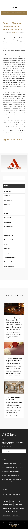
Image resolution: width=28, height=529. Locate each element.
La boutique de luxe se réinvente (10, 471)
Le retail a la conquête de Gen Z (10, 475)
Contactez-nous (6, 446)
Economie (6, 209)
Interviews (7, 222)
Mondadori (6, 139)
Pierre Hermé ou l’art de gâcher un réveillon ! (13, 467)
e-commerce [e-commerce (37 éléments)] (6, 515)
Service (6, 253)
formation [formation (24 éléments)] (16, 515)
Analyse (6, 195)
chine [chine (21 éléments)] (18, 501)
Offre (5, 244)
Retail (5, 248)
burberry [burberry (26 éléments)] (18, 498)
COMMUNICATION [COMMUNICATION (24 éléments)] (8, 504)
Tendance (6, 261)
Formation (7, 213)
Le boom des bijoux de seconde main (11, 463)
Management (7, 235)
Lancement (7, 226)
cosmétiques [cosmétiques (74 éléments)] (7, 508)
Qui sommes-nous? (9, 439)
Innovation (7, 217)
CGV (18, 524)
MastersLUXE (7, 239)
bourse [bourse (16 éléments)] (12, 498)
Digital (6, 204)
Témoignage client (9, 257)
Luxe (5, 231)
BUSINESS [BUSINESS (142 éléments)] (5, 501)
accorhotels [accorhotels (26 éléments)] (7, 494)
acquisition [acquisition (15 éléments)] (16, 494)
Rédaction (8, 32)
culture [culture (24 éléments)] (15, 508)
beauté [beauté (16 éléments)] (5, 498)
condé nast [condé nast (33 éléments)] (18, 504)
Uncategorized (8, 266)
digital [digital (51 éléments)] (22, 508)
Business (21, 32)
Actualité (6, 191)
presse (13, 139)
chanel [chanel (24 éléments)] (12, 501)
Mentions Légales (13, 524)
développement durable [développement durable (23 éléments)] (10, 511)
